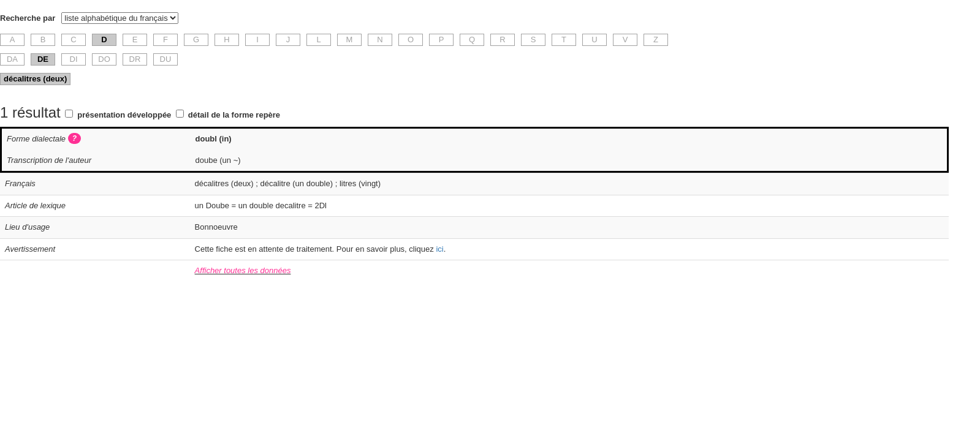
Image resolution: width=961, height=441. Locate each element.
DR (135, 59)
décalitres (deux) (35, 78)
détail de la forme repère (234, 114)
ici (439, 249)
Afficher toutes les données (243, 270)
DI (74, 59)
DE (42, 59)
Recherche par (27, 18)
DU (166, 59)
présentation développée (124, 114)
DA (12, 59)
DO (104, 59)
